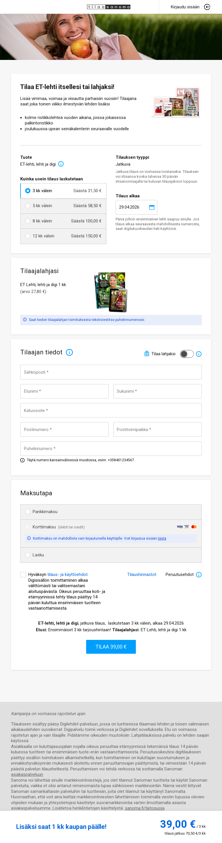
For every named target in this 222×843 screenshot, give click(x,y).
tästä (162, 538)
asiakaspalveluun (27, 774)
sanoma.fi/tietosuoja (144, 808)
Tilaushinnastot (141, 574)
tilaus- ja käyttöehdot (67, 574)
